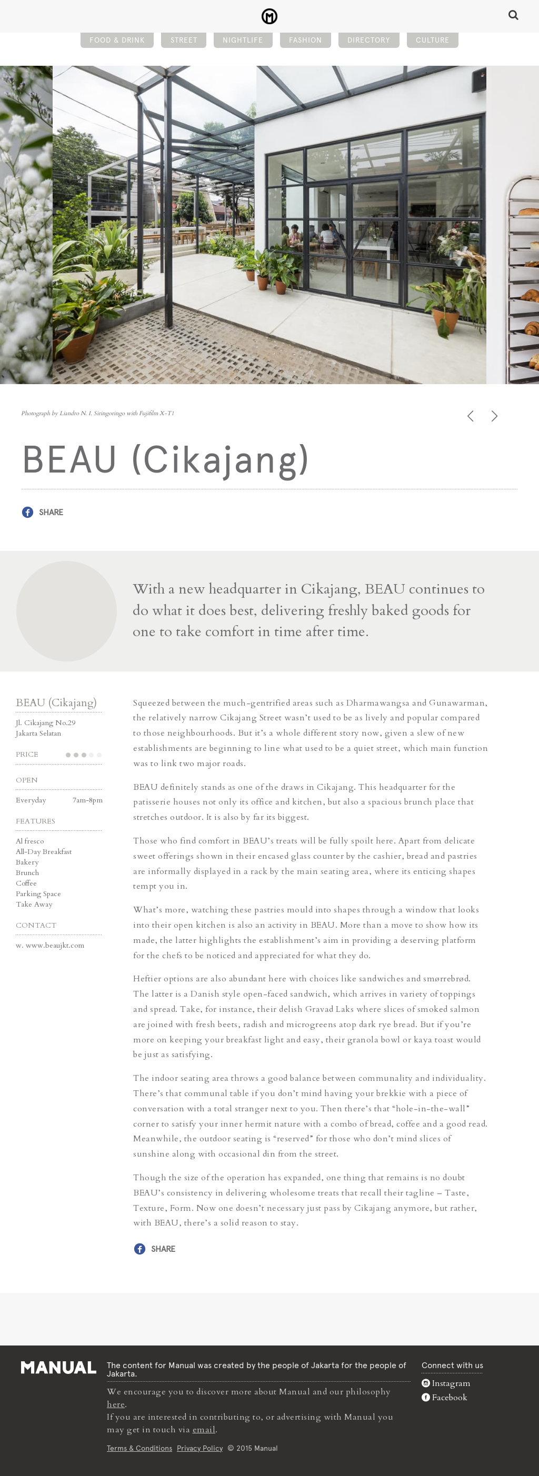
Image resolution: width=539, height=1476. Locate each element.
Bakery (27, 862)
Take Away (34, 904)
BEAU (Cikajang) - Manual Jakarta (270, 16)
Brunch (27, 873)
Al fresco (30, 841)
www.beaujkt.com (55, 945)
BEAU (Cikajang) (56, 703)
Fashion (305, 40)
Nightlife (243, 40)
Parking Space (38, 894)
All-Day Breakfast (44, 852)
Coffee (26, 883)
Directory (368, 40)
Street (184, 40)
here (116, 1404)
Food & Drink (117, 40)
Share (51, 512)
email (204, 1429)
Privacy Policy (200, 1448)
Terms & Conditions (139, 1448)
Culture (433, 40)
